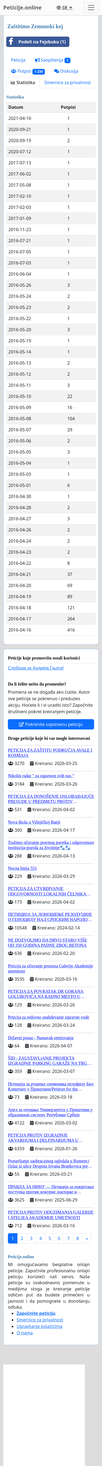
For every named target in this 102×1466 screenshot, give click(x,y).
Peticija (18, 60)
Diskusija (66, 71)
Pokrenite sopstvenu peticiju (51, 724)
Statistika (23, 82)
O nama (25, 1333)
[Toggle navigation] (91, 7)
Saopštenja (53, 60)
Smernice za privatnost (67, 82)
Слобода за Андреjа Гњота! (36, 668)
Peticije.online (22, 7)
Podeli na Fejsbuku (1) (36, 42)
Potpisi (28, 71)
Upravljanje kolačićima (39, 1326)
